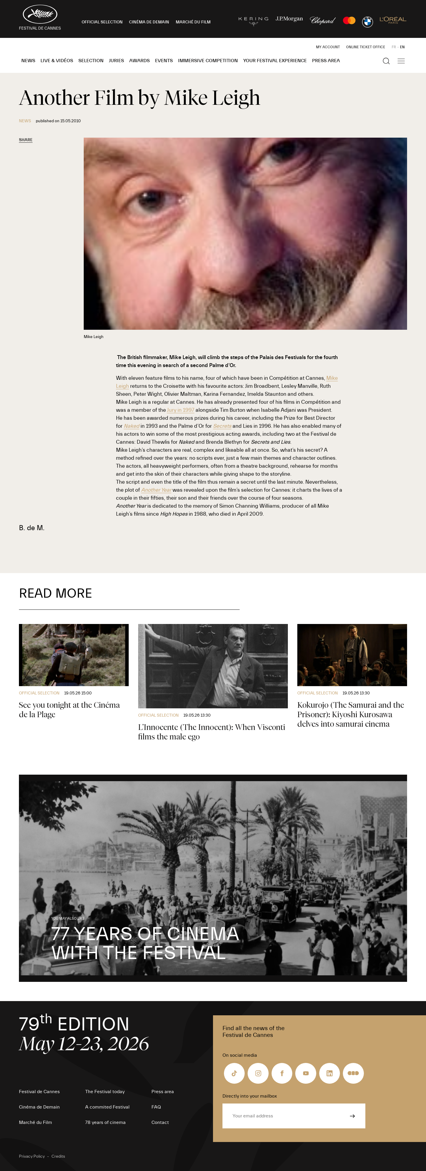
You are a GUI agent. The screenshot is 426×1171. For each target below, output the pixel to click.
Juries (116, 60)
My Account (328, 47)
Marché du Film (35, 1122)
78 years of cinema (105, 1122)
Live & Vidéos (57, 60)
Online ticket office (365, 47)
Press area (326, 60)
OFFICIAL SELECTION (102, 22)
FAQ (156, 1107)
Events (164, 60)
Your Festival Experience (275, 60)
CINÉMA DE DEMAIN (149, 22)
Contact (160, 1122)
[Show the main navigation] (401, 61)
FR (394, 47)
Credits (58, 1156)
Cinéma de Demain (39, 1107)
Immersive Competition (208, 60)
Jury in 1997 (180, 410)
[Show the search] (386, 61)
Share (26, 140)
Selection (91, 60)
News (28, 60)
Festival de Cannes (39, 1091)
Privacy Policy (32, 1156)
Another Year (156, 490)
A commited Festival (107, 1107)
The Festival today (105, 1091)
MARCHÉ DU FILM (193, 22)
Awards (139, 60)
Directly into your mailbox (249, 1096)
